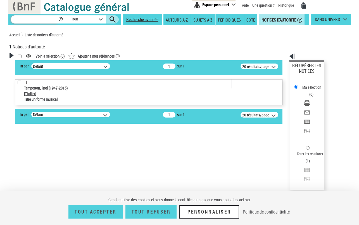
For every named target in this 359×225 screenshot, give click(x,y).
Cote (250, 19)
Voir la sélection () (121, 56)
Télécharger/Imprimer (309, 84)
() (165, 55)
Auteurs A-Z (177, 19)
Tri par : (96, 66)
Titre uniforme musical (37, 169)
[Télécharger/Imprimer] (314, 84)
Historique (286, 5)
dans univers (327, 20)
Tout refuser (151, 212)
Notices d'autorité (278, 19)
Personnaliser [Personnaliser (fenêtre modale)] (209, 212)
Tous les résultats (306, 119)
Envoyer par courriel (308, 90)
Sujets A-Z (202, 19)
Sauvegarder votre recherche (44, 131)
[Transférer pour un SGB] (314, 104)
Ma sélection (302, 74)
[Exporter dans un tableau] (314, 97)
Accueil (14, 35)
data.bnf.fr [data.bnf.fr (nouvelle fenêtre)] (288, 171)
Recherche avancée (142, 19)
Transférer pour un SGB (310, 104)
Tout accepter (96, 212)
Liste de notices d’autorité (44, 35)
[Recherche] (34, 19)
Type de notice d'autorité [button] (36, 152)
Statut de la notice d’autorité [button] (39, 178)
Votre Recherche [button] (32, 65)
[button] (60, 19)
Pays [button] (19, 187)
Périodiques (229, 19)
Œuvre (22, 160)
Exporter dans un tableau (312, 97)
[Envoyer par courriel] (314, 91)
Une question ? (263, 5)
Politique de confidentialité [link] (266, 212)
